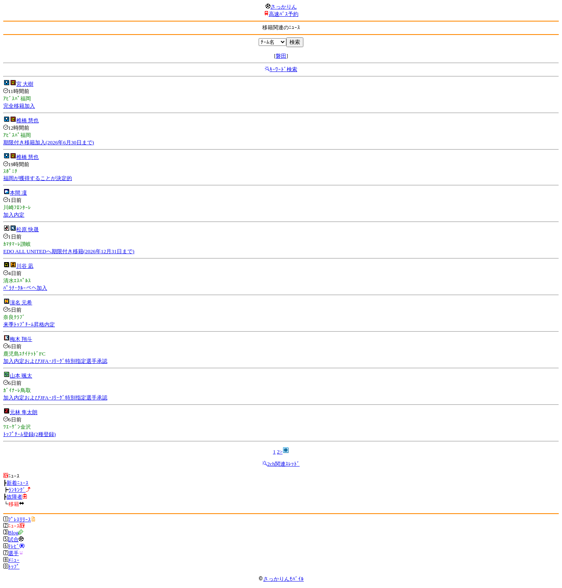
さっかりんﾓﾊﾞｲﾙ (281, 579)
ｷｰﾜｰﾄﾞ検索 (283, 69)
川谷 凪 (24, 266)
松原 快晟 (27, 229)
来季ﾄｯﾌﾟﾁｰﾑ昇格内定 (29, 324)
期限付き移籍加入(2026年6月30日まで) (48, 142)
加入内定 (13, 215)
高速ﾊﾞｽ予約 (283, 14)
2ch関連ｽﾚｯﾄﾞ (283, 464)
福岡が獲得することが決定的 (37, 178)
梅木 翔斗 (21, 339)
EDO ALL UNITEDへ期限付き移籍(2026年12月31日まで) (68, 251)
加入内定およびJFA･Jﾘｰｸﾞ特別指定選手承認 (55, 361)
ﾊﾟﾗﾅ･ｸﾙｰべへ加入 (25, 288)
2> (280, 452)
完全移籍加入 (19, 106)
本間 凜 (18, 193)
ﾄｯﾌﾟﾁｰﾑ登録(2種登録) (29, 434)
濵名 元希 (21, 302)
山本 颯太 (21, 376)
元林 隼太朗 (23, 412)
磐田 (281, 56)
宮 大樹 (24, 84)
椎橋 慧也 (27, 120)
